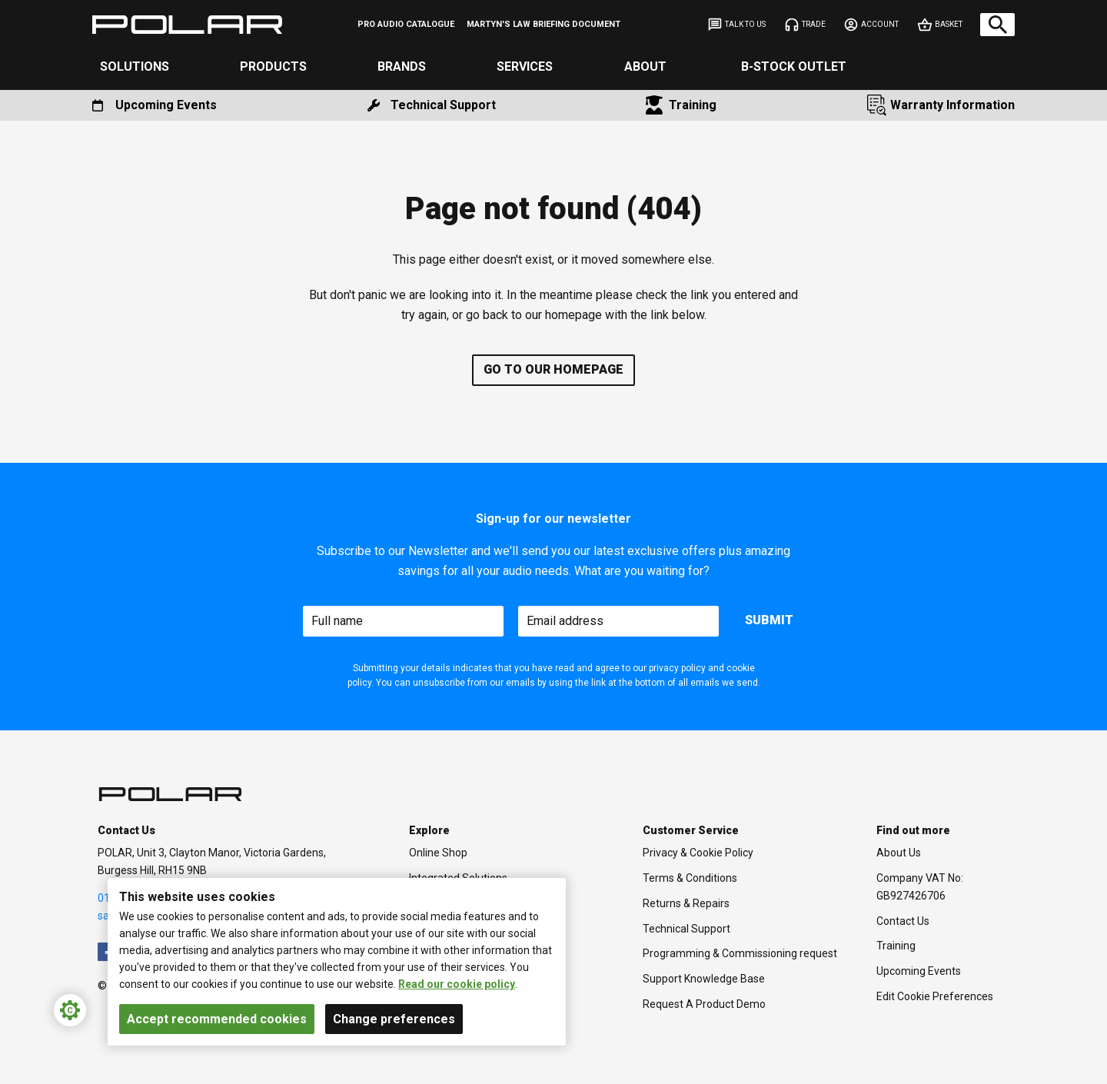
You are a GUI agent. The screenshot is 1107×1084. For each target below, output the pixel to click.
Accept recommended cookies (217, 1019)
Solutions (134, 66)
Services (525, 66)
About (645, 66)
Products (273, 66)
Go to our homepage (553, 369)
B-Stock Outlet (793, 66)
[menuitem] (405, 25)
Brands (401, 66)
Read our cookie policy (456, 984)
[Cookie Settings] (70, 1010)
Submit (769, 620)
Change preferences (394, 1019)
